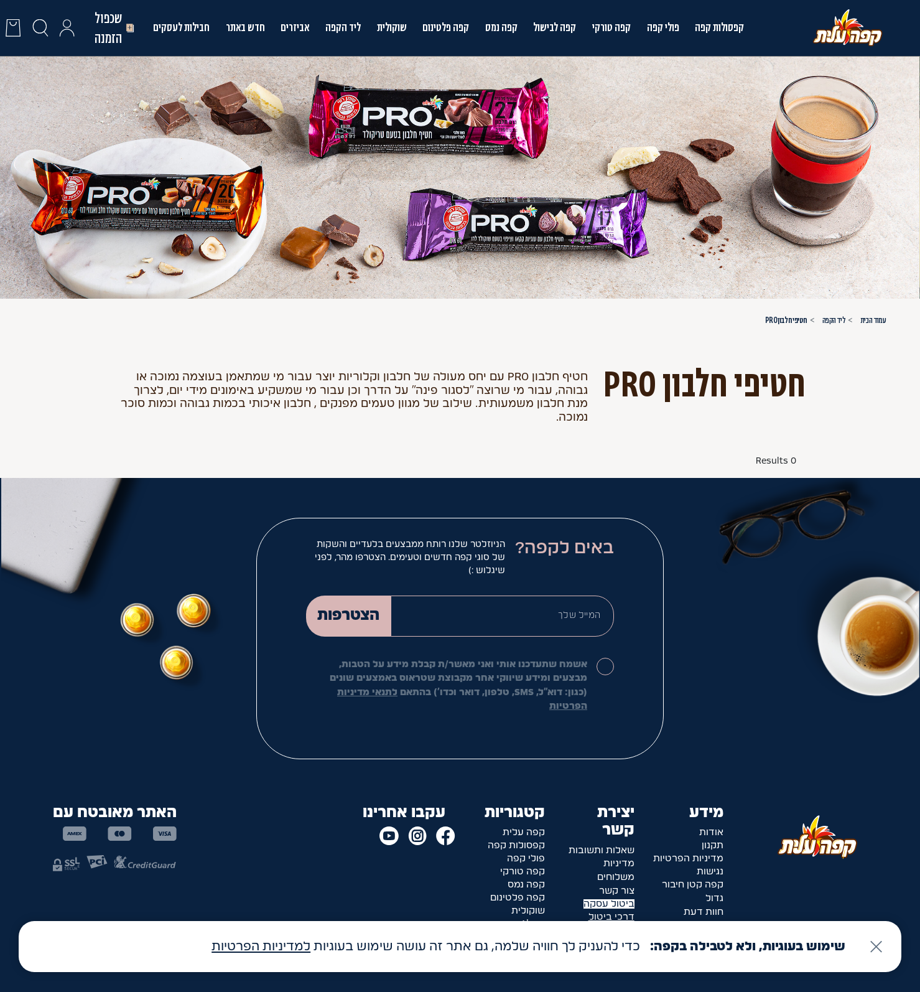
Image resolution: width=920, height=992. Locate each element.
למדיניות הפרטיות (260, 946)
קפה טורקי (611, 27)
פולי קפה (663, 27)
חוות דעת (703, 912)
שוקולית (528, 910)
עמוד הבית (873, 320)
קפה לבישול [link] (554, 27)
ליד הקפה (343, 27)
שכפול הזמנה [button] (115, 28)
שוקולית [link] (392, 27)
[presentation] (13, 27)
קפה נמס (501, 27)
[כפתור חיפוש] (40, 28)
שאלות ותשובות (601, 850)
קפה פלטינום (517, 897)
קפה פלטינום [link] (445, 27)
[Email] (502, 616)
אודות (711, 832)
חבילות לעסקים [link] (181, 27)
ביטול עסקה (608, 904)
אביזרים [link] (295, 27)
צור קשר (616, 891)
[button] (66, 27)
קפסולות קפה (719, 27)
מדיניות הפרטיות (688, 858)
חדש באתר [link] (245, 27)
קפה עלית (524, 832)
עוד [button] (574, 417)
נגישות (710, 871)
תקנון (712, 845)
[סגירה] (876, 946)
